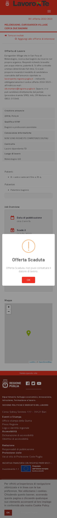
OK (28, 280)
